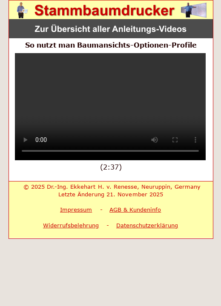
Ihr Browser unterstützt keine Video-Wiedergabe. (110, 106)
